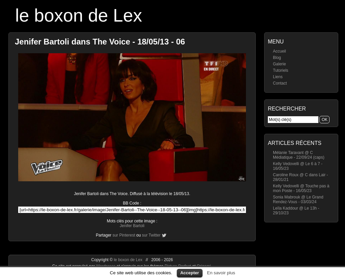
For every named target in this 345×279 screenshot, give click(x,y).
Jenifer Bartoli (132, 225)
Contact (280, 83)
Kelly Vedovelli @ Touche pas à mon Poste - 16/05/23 (301, 188)
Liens (278, 76)
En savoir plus (221, 272)
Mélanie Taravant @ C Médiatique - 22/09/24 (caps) (298, 155)
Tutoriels (280, 70)
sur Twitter (151, 235)
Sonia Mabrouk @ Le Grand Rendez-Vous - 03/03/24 (298, 199)
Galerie (279, 64)
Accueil (279, 51)
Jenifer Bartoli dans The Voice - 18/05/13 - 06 (100, 41)
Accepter (189, 272)
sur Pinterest (124, 235)
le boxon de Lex (78, 15)
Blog (277, 57)
